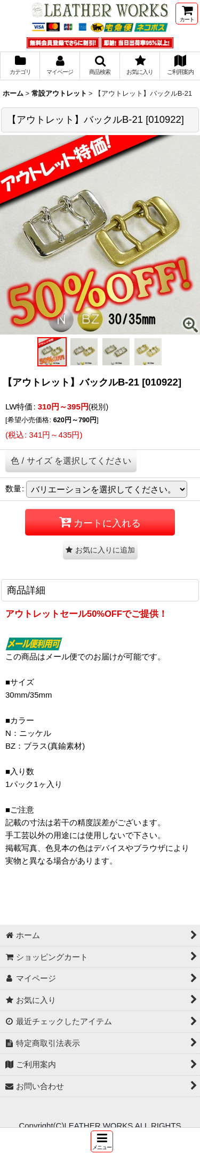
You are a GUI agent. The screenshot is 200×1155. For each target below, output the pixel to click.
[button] (102, 1141)
